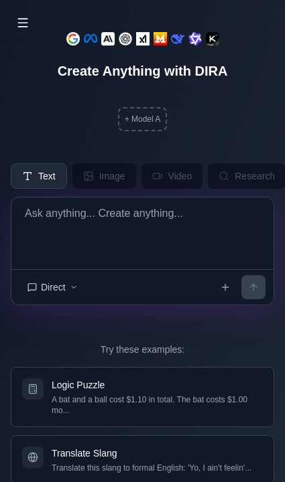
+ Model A (143, 119)
